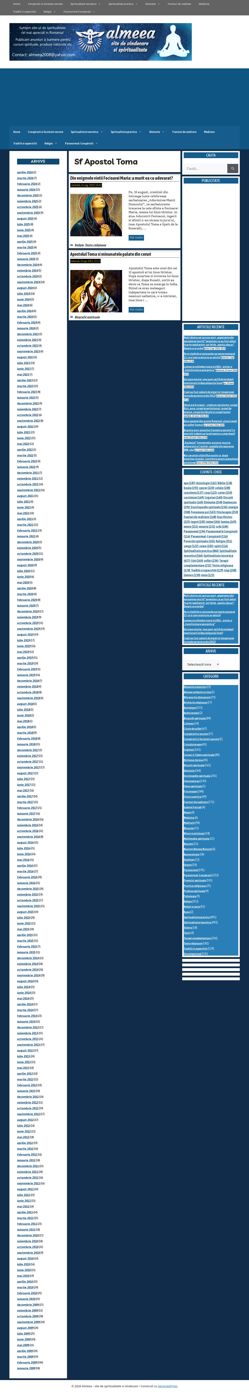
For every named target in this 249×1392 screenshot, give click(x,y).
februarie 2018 (27, 738)
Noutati (188, 843)
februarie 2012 (27, 1154)
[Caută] (232, 168)
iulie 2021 (23, 501)
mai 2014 (23, 998)
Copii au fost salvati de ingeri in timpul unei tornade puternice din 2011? (209, 393)
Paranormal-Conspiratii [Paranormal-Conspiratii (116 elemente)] (209, 536)
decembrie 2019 (28, 611)
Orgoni (188, 864)
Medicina (204, 4)
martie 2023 (25, 386)
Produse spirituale (194, 891)
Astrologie (190, 707)
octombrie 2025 (27, 207)
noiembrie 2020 (27, 547)
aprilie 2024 (25, 311)
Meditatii (189, 822)
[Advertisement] (124, 97)
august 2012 (25, 1119)
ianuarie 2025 (26, 259)
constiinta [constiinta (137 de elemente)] (194, 493)
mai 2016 (23, 859)
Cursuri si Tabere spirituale (199, 754)
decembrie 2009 (28, 1304)
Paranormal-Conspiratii (81, 11)
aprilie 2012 (25, 1143)
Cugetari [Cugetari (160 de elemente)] (214, 497)
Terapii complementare (197, 938)
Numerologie (191, 854)
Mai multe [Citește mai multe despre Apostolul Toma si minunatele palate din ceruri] (136, 309)
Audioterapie (191, 712)
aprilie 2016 (25, 865)
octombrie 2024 (27, 276)
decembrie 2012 (28, 1096)
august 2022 (25, 426)
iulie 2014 (23, 987)
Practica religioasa (195, 885)
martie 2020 (25, 594)
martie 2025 (25, 247)
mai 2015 (23, 929)
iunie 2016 (24, 854)
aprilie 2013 (25, 1073)
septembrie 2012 (28, 1114)
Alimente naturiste (195, 686)
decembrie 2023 (28, 334)
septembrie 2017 (28, 767)
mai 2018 (23, 721)
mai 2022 (23, 443)
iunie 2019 (24, 646)
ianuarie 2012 (26, 1160)
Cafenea (189, 723)
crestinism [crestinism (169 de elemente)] (194, 497)
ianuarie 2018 (26, 744)
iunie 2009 (24, 1339)
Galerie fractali (193, 807)
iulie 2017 (23, 779)
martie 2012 (25, 1148)
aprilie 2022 (25, 449)
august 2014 (25, 981)
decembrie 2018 (28, 680)
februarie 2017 (27, 807)
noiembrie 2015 (27, 894)
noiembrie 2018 (27, 686)
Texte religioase (95, 245)
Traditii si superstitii (24, 11)
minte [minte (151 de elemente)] (191, 526)
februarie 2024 (27, 322)
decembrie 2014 (28, 958)
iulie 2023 (23, 363)
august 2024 (25, 287)
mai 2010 (23, 1275)
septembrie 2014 (28, 975)
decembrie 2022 (28, 403)
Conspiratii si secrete (196, 733)
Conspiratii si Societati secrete (45, 4)
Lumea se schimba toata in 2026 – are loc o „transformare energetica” (208, 368)
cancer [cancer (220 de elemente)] (206, 488)
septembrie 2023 (28, 351)
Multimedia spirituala (196, 838)
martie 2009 (25, 1356)
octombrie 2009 (27, 1316)
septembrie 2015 (28, 906)
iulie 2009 (23, 1333)
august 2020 (25, 565)
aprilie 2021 (25, 519)
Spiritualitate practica (125, 4)
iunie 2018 (24, 715)
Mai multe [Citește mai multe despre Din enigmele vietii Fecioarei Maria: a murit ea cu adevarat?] (136, 237)
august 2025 (25, 218)
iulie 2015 (23, 917)
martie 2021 (25, 524)
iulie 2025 (23, 224)
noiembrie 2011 (27, 1171)
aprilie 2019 (25, 657)
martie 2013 (25, 1079)
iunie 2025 (24, 230)
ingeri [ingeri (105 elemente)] (198, 522)
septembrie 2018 (28, 698)
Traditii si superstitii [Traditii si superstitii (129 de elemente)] (207, 570)
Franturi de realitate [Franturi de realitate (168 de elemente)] (200, 517)
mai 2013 (23, 1067)
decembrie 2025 (28, 195)
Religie (52, 11)
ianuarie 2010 (26, 1299)
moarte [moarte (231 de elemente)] (207, 526)
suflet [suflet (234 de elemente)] (211, 561)
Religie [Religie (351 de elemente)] (224, 541)
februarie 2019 (27, 669)
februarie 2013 (27, 1085)
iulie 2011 (23, 1195)
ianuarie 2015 (26, 952)
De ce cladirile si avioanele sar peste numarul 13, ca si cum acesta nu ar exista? (209, 355)
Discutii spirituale (194, 765)
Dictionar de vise (193, 760)
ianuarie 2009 (26, 1368)
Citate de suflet (193, 728)
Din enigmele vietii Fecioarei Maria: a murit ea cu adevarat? (121, 178)
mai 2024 (23, 305)
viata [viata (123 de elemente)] (207, 575)
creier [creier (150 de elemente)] (225, 493)
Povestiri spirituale (195, 880)
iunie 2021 (24, 507)
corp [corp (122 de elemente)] (210, 493)
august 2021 (25, 495)
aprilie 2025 (25, 241)
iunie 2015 (24, 923)
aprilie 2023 (25, 380)
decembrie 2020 (28, 542)
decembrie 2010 (28, 1235)
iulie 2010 (23, 1264)
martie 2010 (25, 1287)
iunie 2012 (24, 1131)
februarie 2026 (27, 183)
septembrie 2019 (28, 628)
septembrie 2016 (28, 836)
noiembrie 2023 (27, 339)
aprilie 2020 (25, 588)
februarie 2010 (27, 1293)
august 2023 (25, 357)
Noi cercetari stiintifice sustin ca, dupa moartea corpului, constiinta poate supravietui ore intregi (211, 459)
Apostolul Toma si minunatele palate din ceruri (110, 254)
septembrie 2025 (28, 212)
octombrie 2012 (27, 1108)
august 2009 (25, 1327)
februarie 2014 (27, 1015)
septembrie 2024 (28, 282)
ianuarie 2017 (26, 813)
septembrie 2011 (28, 1183)
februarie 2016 (27, 877)
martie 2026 (25, 178)
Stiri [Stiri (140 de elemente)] (197, 561)
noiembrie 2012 (27, 1102)
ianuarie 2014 (26, 1021)
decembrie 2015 (28, 888)
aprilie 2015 (25, 935)
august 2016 (25, 842)
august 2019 (25, 634)
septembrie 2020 (28, 559)
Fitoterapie (190, 791)
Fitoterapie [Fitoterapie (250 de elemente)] (227, 512)
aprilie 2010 (25, 1281)
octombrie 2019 (27, 623)
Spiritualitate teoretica (87, 4)
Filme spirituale (193, 786)
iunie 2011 (24, 1200)
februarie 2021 (27, 530)
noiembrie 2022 (27, 409)
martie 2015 (25, 940)
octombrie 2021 (27, 484)
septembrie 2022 (28, 420)
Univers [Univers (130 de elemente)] (192, 575)
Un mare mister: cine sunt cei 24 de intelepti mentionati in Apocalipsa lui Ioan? (209, 381)
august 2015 (25, 911)
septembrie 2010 (28, 1252)
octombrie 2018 (27, 692)
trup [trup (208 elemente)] (230, 570)
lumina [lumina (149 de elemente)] (228, 522)
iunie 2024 (24, 299)
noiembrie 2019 (27, 617)
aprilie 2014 (25, 1004)
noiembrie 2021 (27, 478)
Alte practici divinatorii (197, 697)
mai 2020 (23, 582)
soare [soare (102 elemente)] (206, 546)
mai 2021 (23, 513)
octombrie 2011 (27, 1177)
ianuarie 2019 (26, 675)
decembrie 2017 (28, 750)
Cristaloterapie (193, 744)
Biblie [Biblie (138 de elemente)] (225, 483)
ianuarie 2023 (26, 397)
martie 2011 (25, 1218)
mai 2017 (23, 790)
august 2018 (25, 703)
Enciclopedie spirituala (197, 775)
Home (16, 4)
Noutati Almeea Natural (198, 849)
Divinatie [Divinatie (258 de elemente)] (213, 502)
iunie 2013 (24, 1062)
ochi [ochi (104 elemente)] (222, 526)
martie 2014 (25, 1010)
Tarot (187, 932)
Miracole (189, 828)
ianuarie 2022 (26, 467)
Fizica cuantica (192, 796)
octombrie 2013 (27, 1039)
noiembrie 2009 (27, 1310)
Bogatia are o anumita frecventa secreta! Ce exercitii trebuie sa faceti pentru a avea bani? (209, 432)
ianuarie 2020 (26, 605)
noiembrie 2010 (27, 1241)
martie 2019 (25, 663)
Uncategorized (192, 953)
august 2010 (25, 1258)
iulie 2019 (23, 640)
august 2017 (25, 773)
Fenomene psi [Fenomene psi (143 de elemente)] (203, 512)
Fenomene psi (192, 781)
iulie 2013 (23, 1056)
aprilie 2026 (25, 172)
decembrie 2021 (28, 472)
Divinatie (155, 4)
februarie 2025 (27, 253)
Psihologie (190, 896)
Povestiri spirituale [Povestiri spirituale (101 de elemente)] (199, 541)
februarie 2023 (27, 391)
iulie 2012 (23, 1125)
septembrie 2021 (28, 490)
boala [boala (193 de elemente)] (191, 488)
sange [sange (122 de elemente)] (191, 546)
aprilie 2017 (25, 796)
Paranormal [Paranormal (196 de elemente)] (194, 531)
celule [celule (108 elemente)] (222, 488)
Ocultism (189, 859)
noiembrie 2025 (27, 201)
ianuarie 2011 (26, 1229)
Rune (187, 912)
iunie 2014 (24, 992)
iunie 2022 (24, 438)
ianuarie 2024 (26, 328)
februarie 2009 (27, 1362)
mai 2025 (23, 235)
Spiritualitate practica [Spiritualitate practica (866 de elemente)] (201, 551)
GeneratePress (168, 1386)
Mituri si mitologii (194, 833)
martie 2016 (25, 871)
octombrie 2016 (27, 831)
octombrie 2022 (27, 415)
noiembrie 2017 (27, 755)
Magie (187, 812)
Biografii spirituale (87, 317)
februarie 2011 (27, 1223)
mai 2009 (23, 1345)
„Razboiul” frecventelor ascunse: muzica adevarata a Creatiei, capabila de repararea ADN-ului (209, 446)
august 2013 (25, 1050)
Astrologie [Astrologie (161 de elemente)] (206, 483)
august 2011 (25, 1189)
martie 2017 (25, 802)
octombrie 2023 (27, 345)
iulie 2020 (23, 571)
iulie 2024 (23, 293)
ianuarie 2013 (26, 1091)
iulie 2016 (23, 848)
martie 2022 (25, 455)
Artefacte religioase (195, 702)
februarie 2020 (27, 599)
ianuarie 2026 (26, 189)
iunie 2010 (24, 1270)
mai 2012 (23, 1137)
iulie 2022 (23, 432)
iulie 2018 (23, 709)
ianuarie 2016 (26, 883)
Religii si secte (192, 906)
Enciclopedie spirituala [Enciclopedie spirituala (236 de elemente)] (209, 507)
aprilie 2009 (25, 1351)
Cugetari (189, 749)
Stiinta (188, 927)
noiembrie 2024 (27, 270)
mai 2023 (23, 374)
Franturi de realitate (179, 4)
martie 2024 (25, 316)
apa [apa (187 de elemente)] (189, 483)
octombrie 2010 (27, 1247)
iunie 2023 (24, 368)
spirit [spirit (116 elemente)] (221, 546)
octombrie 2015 (27, 900)
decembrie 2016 (28, 819)
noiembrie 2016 (27, 825)
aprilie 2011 (25, 1212)
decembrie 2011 (28, 1166)
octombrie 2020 (27, 553)
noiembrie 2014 (27, 963)
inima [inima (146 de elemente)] (213, 522)
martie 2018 (25, 732)
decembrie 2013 (28, 1027)
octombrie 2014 (27, 969)
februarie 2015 (27, 946)
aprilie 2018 (25, 727)
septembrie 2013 (28, 1044)
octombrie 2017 (27, 761)
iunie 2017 (24, 784)
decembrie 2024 (28, 264)
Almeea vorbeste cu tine (197, 692)
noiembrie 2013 (27, 1033)
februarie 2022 (27, 461)
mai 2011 (23, 1206)
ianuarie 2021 (26, 536)
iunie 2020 (24, 576)
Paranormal (191, 870)
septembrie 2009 (28, 1322)
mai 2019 (23, 651)
